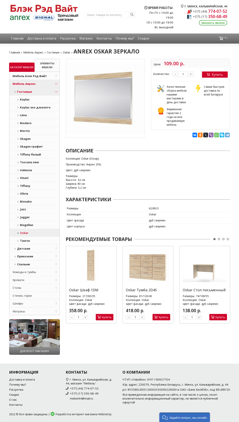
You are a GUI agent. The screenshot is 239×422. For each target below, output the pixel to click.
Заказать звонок (213, 23)
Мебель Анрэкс (33, 52)
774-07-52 (210, 11)
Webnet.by (104, 414)
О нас (13, 399)
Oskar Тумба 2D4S (141, 290)
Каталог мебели (21, 67)
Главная (17, 38)
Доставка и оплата (41, 38)
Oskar (66, 52)
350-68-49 (210, 16)
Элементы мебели (47, 65)
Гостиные (53, 52)
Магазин (86, 38)
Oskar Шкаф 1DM (83, 290)
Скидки (143, 38)
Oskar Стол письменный (204, 290)
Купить (215, 74)
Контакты (104, 38)
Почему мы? (125, 38)
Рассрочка (68, 38)
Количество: (161, 74)
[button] (184, 417)
